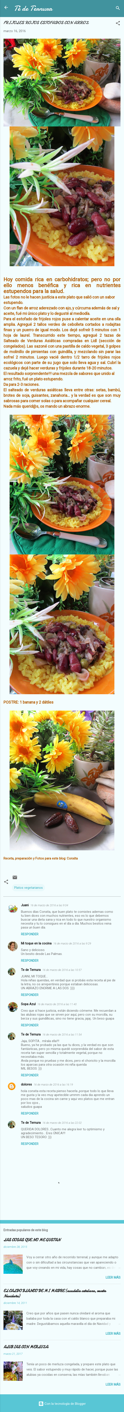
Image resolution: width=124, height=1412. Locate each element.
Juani (25, 905)
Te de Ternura (31, 970)
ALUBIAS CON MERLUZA (25, 1347)
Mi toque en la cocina (36, 943)
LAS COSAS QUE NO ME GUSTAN (31, 1240)
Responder (29, 934)
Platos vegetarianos (28, 888)
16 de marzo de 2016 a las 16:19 (53, 1084)
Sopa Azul (28, 1004)
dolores (26, 1084)
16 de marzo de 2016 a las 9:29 (72, 943)
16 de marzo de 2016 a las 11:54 (62, 1034)
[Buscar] (118, 9)
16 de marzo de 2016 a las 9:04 (49, 905)
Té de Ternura (33, 8)
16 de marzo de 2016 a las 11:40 (57, 1004)
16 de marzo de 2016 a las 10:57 (62, 970)
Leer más (113, 1277)
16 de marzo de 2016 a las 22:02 (62, 1122)
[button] (118, 24)
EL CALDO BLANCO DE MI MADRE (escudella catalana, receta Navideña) (54, 1293)
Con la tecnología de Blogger (62, 1404)
